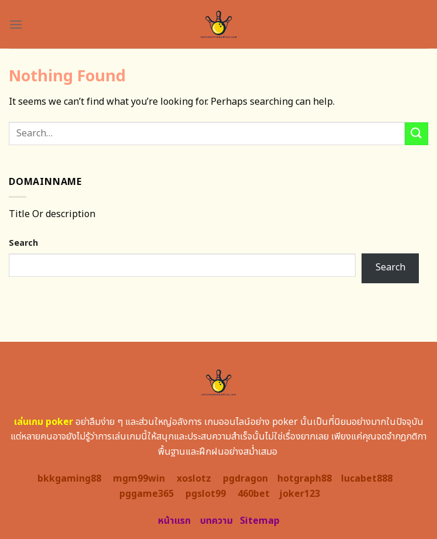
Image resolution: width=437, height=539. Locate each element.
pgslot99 (205, 494)
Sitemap (260, 521)
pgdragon (245, 479)
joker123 (299, 494)
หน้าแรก (174, 521)
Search (23, 243)
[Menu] (16, 24)
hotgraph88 (304, 479)
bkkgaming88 (69, 479)
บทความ (216, 521)
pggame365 (146, 494)
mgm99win (139, 479)
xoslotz (194, 479)
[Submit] (416, 133)
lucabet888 (367, 479)
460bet (254, 494)
